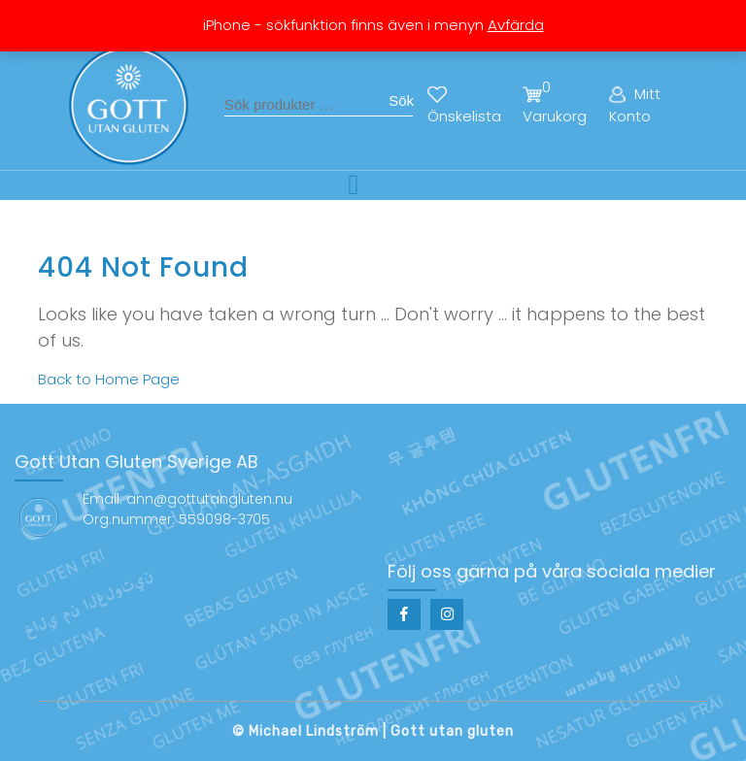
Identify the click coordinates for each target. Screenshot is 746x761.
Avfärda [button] (516, 25)
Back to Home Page (109, 379)
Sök (401, 100)
